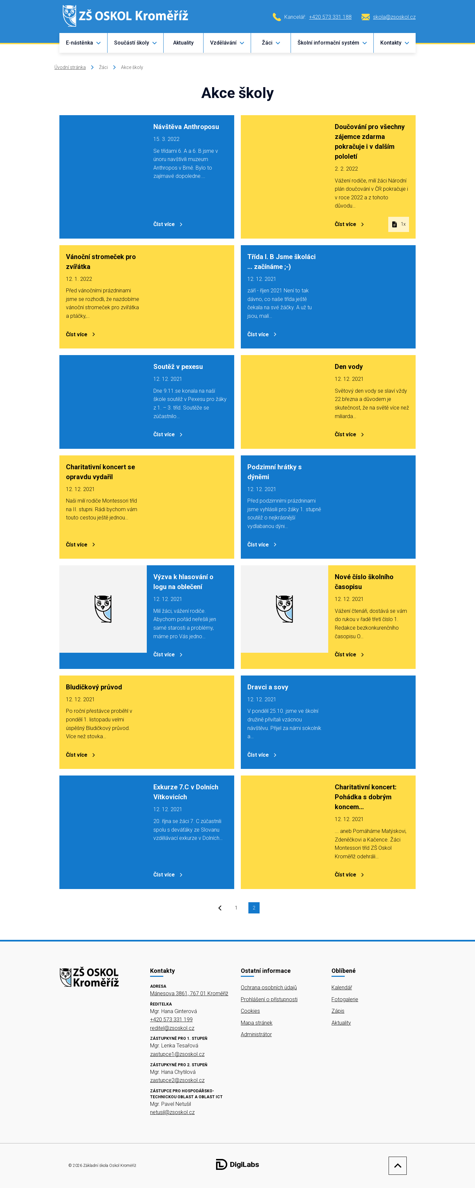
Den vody (349, 367)
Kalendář (342, 987)
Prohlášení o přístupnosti (269, 999)
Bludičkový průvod (94, 687)
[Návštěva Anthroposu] (103, 177)
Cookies (250, 1011)
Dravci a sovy (267, 687)
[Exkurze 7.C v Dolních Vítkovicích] (103, 832)
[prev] (220, 909)
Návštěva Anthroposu (186, 127)
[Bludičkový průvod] (190, 722)
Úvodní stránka (70, 67)
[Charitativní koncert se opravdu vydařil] (190, 507)
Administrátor (256, 1034)
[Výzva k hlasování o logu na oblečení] (103, 617)
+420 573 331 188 (330, 17)
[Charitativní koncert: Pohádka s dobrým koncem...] (284, 832)
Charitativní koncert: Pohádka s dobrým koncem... (365, 797)
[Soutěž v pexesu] (103, 402)
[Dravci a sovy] (372, 722)
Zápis (338, 1011)
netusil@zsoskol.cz (172, 1112)
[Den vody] (284, 402)
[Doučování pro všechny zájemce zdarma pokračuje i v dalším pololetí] (284, 177)
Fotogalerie (345, 999)
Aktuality (183, 43)
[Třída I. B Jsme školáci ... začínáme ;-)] (372, 297)
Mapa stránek (256, 1023)
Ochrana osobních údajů (269, 987)
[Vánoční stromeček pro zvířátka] (190, 297)
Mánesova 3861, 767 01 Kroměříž (189, 993)
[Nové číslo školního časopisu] (284, 617)
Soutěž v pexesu (178, 367)
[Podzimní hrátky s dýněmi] (372, 507)
